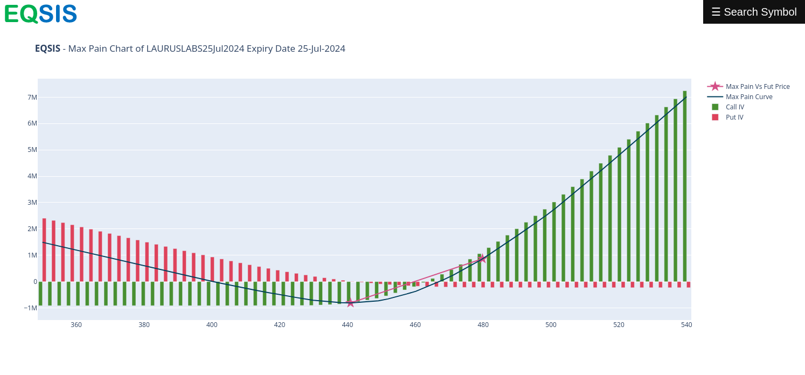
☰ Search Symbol (754, 12)
